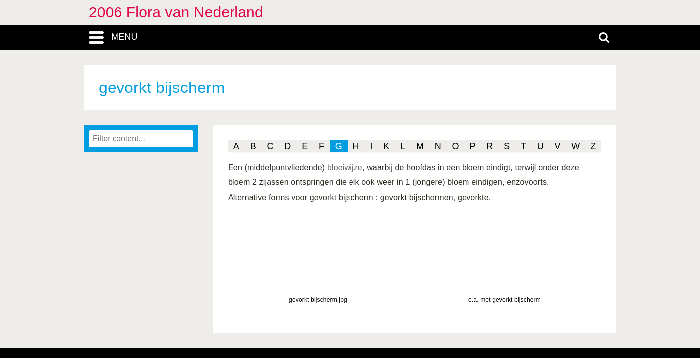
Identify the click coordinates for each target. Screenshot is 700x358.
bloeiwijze (344, 167)
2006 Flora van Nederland (176, 12)
